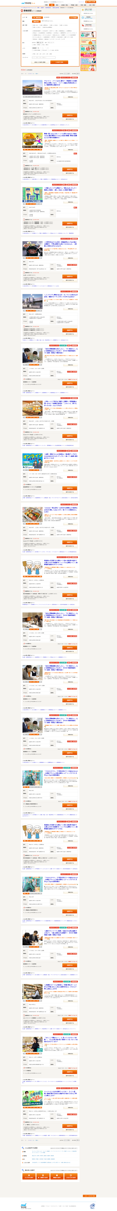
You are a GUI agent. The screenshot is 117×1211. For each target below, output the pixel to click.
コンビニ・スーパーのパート (49, 1081)
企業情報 (42, 1206)
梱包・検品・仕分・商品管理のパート (45, 340)
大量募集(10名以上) (37, 35)
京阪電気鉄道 (48, 7)
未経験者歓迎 (47, 37)
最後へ (37, 73)
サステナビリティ (54, 1206)
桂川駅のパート (38, 551)
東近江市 (34, 1155)
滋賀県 (42, 7)
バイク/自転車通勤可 (71, 35)
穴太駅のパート (35, 762)
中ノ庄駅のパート (39, 1081)
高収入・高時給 (37, 44)
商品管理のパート (46, 1028)
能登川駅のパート (36, 179)
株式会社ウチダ (64, 340)
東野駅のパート (33, 340)
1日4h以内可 (45, 30)
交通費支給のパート (52, 762)
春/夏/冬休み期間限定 (47, 27)
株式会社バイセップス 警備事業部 (66, 233)
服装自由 (46, 39)
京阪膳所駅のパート (39, 497)
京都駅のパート (38, 445)
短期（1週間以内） (44, 25)
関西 (38, 7)
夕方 (44, 54)
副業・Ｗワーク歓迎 (69, 37)
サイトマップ (81, 1)
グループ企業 (65, 1206)
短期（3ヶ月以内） (64, 25)
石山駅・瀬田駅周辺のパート (28, 445)
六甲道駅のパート (39, 868)
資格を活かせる (56, 35)
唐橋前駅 (53, 1159)
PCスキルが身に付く (37, 37)
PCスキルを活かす (47, 35)
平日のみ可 (44, 50)
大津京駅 (41, 1159)
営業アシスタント (68, 1151)
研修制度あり (62, 30)
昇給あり (35, 33)
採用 (60, 1206)
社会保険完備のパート (59, 445)
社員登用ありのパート (55, 124)
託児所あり (56, 33)
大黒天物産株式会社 (73, 1135)
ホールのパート (43, 286)
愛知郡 (52, 1155)
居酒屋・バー (49, 1151)
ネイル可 (58, 39)
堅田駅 (33, 1159)
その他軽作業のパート (45, 124)
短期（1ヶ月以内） (54, 25)
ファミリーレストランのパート (45, 604)
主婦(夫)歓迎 (60, 37)
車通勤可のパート (57, 340)
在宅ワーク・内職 (53, 30)
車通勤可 (63, 35)
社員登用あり (49, 33)
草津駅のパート (35, 233)
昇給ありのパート (54, 233)
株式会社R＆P (64, 179)
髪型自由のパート (51, 286)
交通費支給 (69, 30)
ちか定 (57, 286)
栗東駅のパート (38, 1028)
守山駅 (45, 1159)
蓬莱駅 (48, 1159)
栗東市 (48, 1155)
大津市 (38, 1155)
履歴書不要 (63, 33)
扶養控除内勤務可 (37, 30)
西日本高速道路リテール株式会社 (67, 604)
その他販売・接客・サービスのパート (50, 1135)
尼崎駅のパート (38, 1135)
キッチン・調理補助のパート (48, 445)
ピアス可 (52, 39)
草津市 (41, 1155)
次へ (34, 73)
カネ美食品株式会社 (69, 445)
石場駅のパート (38, 392)
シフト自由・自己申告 (53, 50)
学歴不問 (53, 37)
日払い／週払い (45, 44)
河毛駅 (37, 1159)
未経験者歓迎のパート (61, 814)
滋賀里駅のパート (39, 657)
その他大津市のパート (27, 124)
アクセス (47, 1206)
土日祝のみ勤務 (37, 50)
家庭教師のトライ (64, 392)
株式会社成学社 (74, 497)
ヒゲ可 (63, 39)
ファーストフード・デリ (58, 1151)
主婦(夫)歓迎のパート (66, 497)
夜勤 (51, 54)
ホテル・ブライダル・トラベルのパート (50, 551)
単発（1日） (35, 25)
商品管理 (74, 1151)
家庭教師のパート (46, 392)
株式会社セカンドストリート (69, 1028)
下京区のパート (25, 340)
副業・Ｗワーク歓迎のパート (56, 868)
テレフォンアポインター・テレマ (39, 1151)
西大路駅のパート (36, 286)
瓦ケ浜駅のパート (36, 124)
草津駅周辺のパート (26, 604)
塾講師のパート (46, 657)
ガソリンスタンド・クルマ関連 (38, 1152)
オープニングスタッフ (72, 33)
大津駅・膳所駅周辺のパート (28, 392)
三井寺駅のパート (36, 814)
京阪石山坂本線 (55, 7)
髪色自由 (35, 39)
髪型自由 (41, 39)
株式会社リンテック (64, 124)
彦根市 (45, 1155)
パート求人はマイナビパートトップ (28, 7)
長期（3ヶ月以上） (37, 27)
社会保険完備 (42, 33)
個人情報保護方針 (72, 1206)
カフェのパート (46, 868)
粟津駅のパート (34, 604)
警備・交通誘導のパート (45, 179)
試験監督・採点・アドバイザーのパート (52, 497)
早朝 (34, 54)
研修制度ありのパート (56, 179)
